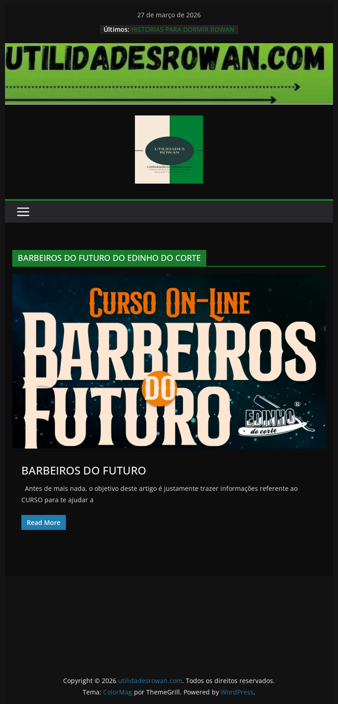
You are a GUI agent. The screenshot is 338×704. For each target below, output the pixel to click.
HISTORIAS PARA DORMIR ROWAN (182, 29)
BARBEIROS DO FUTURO (83, 470)
